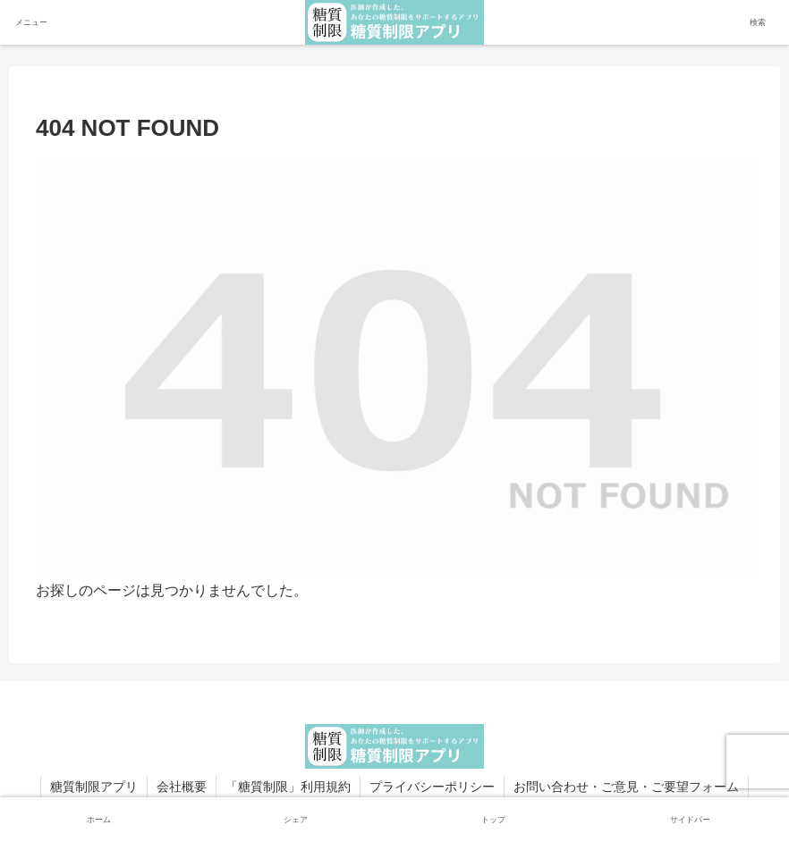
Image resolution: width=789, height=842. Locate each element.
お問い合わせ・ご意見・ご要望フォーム (626, 786)
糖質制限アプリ (94, 786)
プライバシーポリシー (432, 786)
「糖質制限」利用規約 (288, 786)
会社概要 (182, 786)
